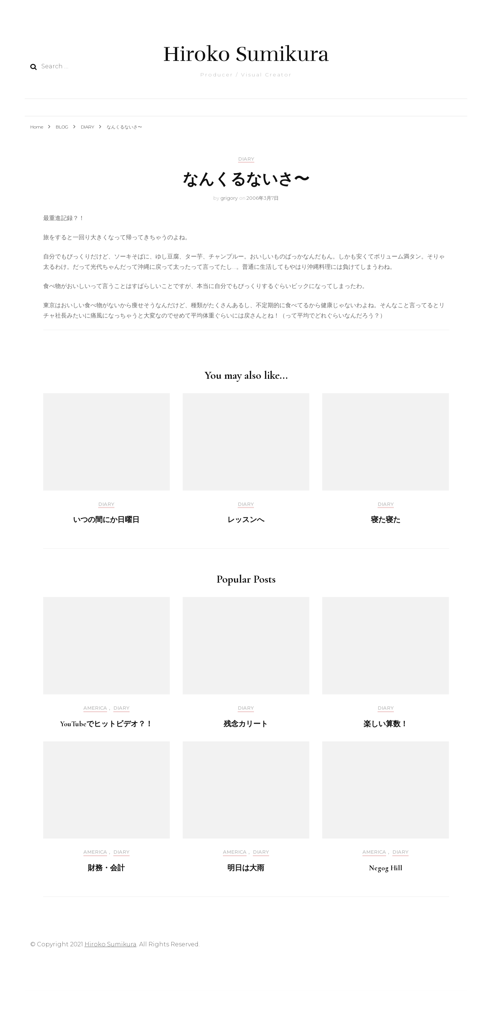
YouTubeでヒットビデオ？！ (106, 724)
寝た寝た (385, 519)
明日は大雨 (245, 868)
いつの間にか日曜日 (106, 519)
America (95, 708)
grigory (229, 198)
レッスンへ (245, 519)
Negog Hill (385, 868)
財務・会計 (106, 868)
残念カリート (246, 724)
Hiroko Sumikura (246, 54)
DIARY (246, 159)
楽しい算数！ (386, 724)
